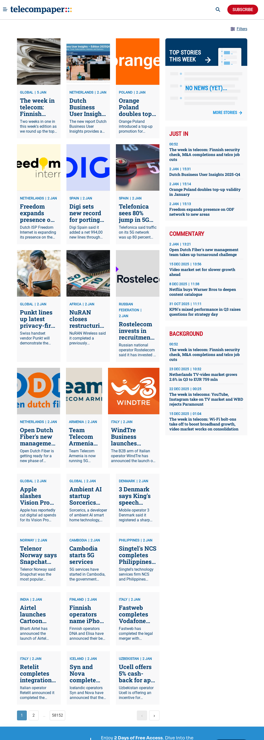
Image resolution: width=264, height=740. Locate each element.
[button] (142, 715)
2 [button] (33, 715)
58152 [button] (57, 715)
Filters (238, 29)
